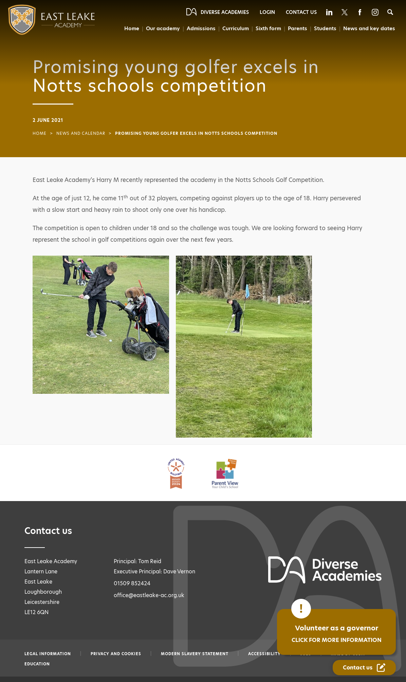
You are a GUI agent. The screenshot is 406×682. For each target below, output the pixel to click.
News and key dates (369, 28)
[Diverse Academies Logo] (38, 19)
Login (267, 12)
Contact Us (301, 12)
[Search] (390, 12)
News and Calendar (80, 133)
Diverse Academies (225, 12)
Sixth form (268, 28)
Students (326, 28)
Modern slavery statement (194, 654)
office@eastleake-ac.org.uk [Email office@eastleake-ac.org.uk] (149, 595)
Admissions (200, 28)
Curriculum (235, 28)
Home (130, 28)
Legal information (47, 654)
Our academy (162, 28)
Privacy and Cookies (116, 654)
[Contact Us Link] (364, 667)
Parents (298, 28)
